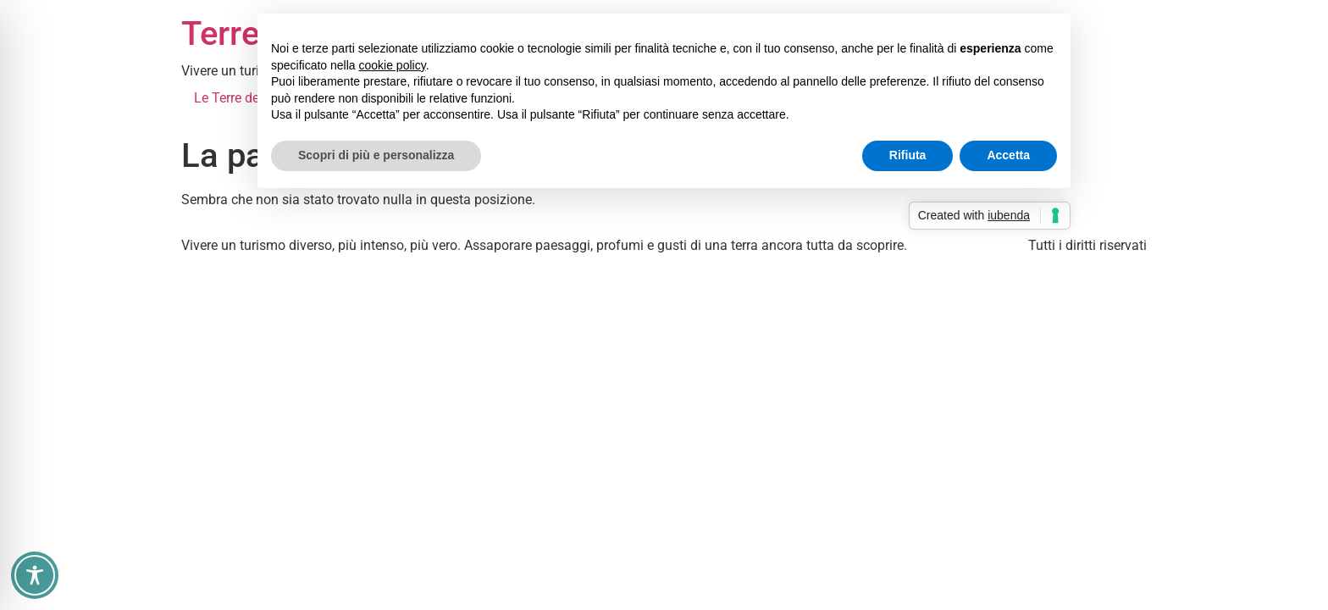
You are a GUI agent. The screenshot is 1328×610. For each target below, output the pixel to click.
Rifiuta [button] (908, 155)
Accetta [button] (1008, 155)
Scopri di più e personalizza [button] (376, 155)
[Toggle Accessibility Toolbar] (35, 575)
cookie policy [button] (392, 65)
